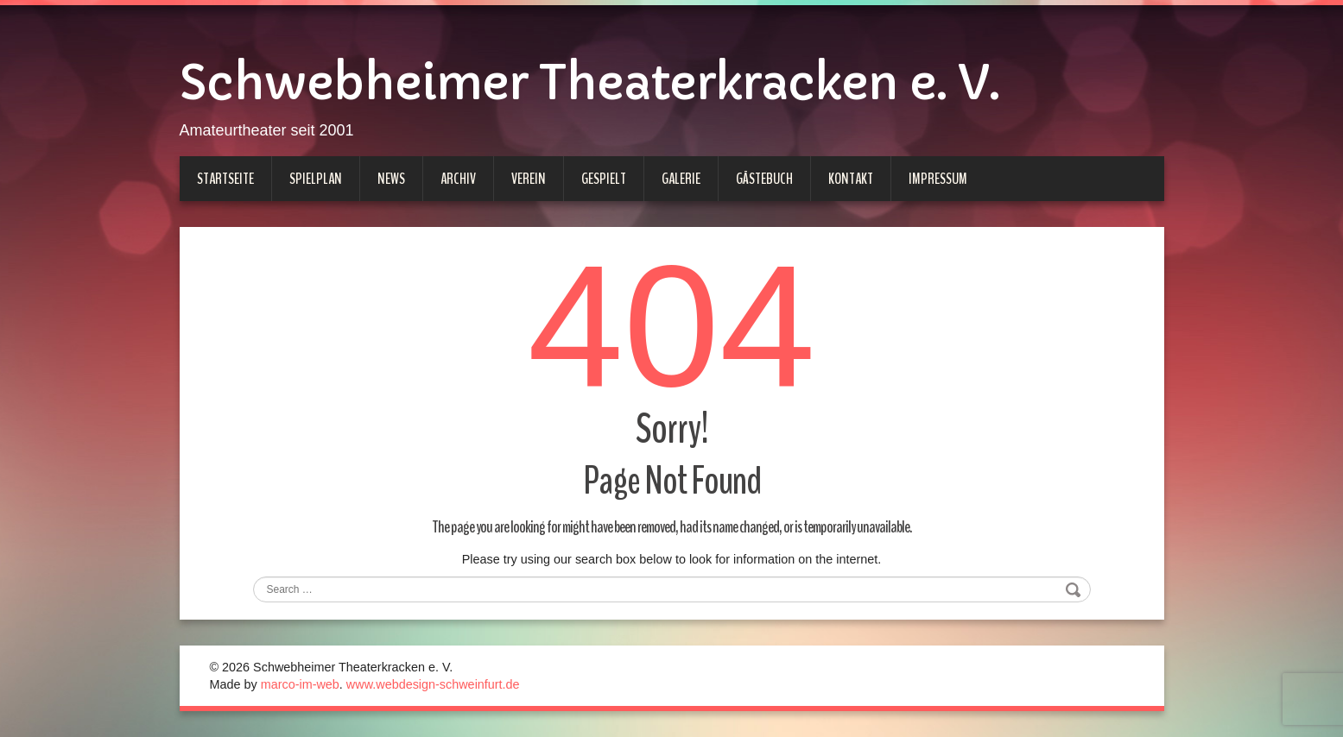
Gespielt (603, 178)
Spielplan (315, 178)
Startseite (225, 178)
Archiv (458, 178)
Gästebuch (764, 178)
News (391, 178)
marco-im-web (300, 684)
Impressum (938, 178)
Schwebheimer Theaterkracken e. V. (589, 83)
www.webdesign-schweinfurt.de (433, 684)
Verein (528, 178)
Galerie (681, 178)
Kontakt (850, 178)
